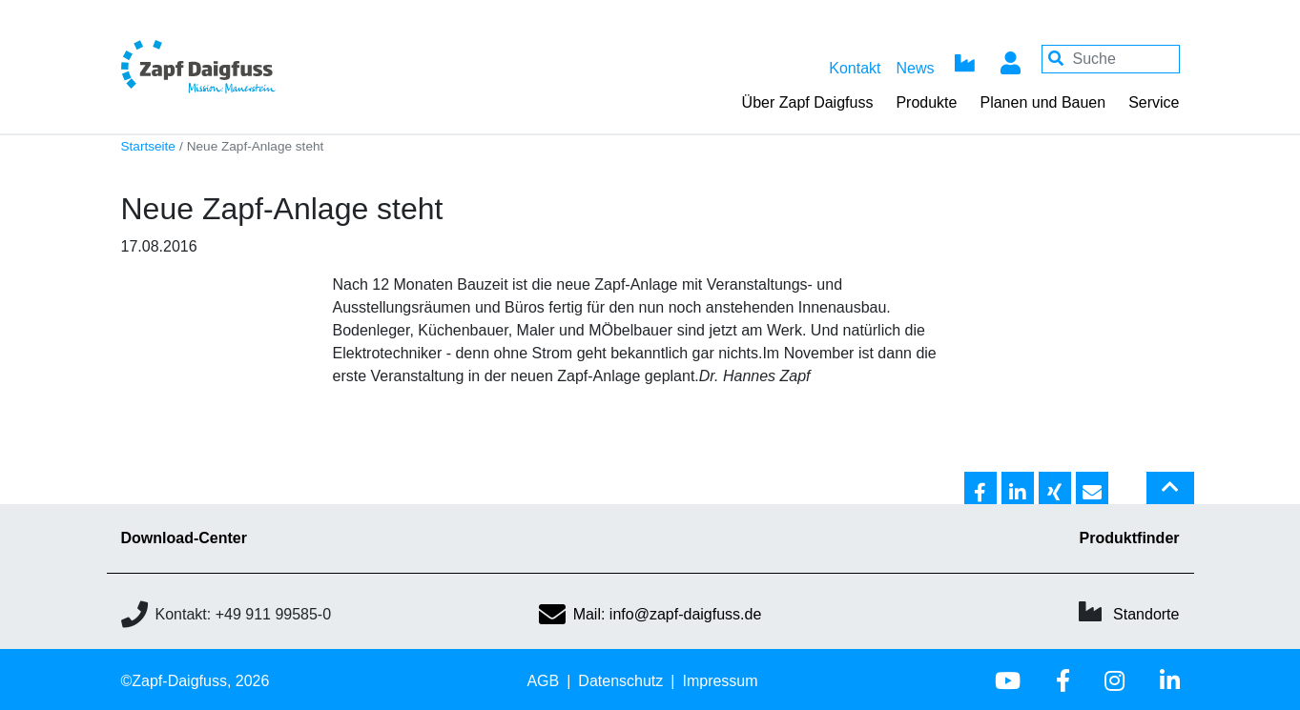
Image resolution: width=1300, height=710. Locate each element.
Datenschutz (620, 681)
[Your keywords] (1111, 59)
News (915, 68)
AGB (542, 681)
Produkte (926, 102)
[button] (980, 489)
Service (1153, 102)
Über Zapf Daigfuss (808, 102)
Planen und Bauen (1042, 102)
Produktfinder (1130, 538)
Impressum (719, 681)
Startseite (148, 146)
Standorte (1146, 614)
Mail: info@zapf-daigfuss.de (650, 614)
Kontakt (854, 68)
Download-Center (184, 538)
